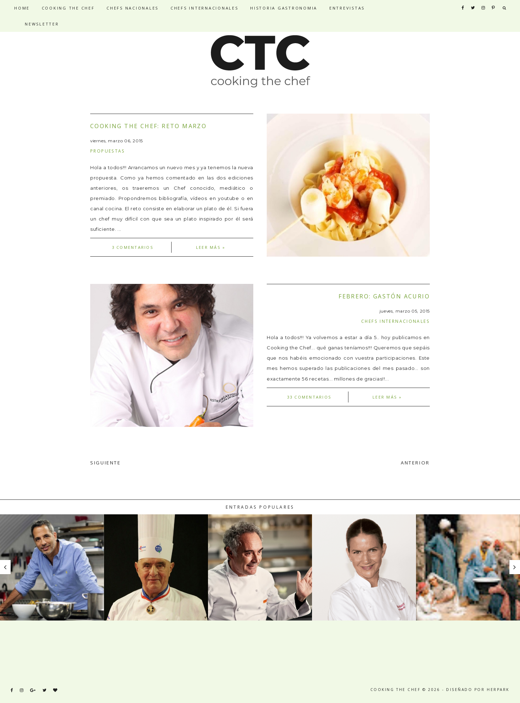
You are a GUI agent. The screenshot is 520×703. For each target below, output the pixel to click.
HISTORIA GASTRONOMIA (283, 8)
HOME (22, 8)
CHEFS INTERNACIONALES (204, 8)
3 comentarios (133, 247)
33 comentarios (309, 397)
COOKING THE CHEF (68, 8)
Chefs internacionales (395, 321)
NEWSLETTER (42, 24)
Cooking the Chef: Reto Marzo (148, 126)
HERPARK (498, 689)
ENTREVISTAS (347, 8)
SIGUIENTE (105, 462)
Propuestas (107, 151)
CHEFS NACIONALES (132, 8)
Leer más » (210, 247)
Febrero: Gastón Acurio (384, 296)
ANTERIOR (415, 462)
